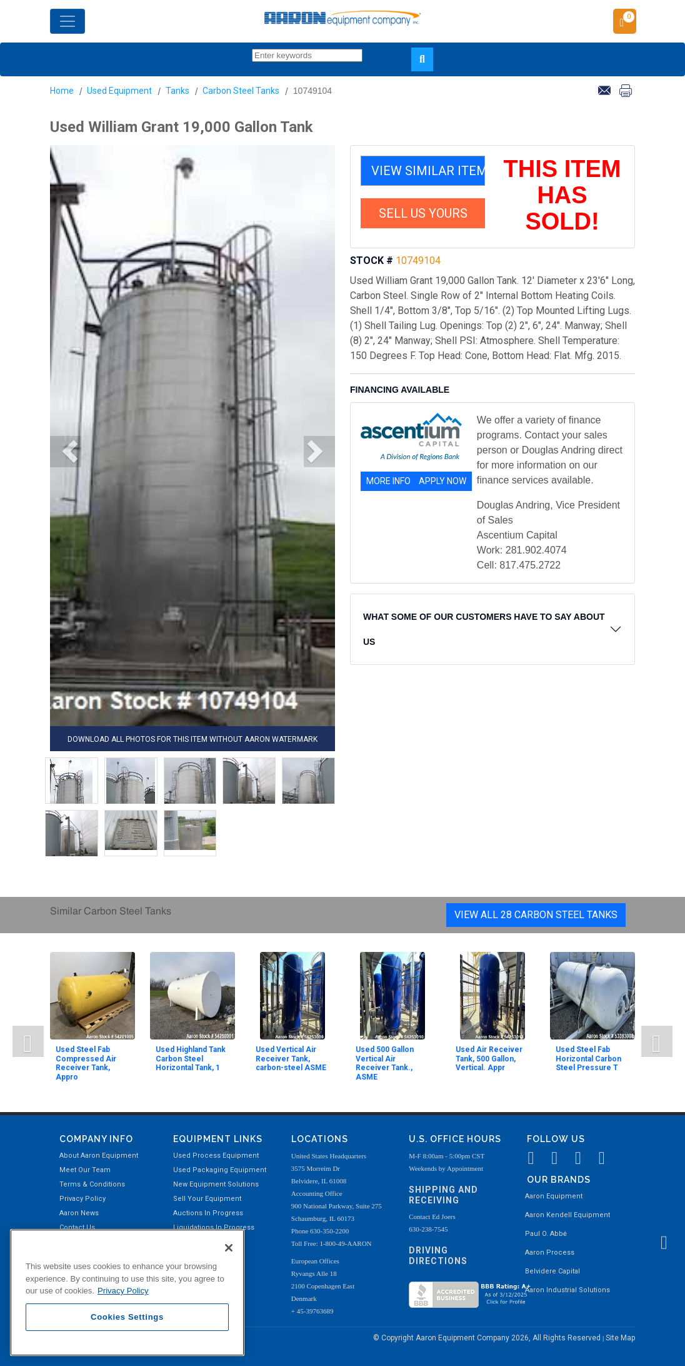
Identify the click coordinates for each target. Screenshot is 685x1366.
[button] (65, 451)
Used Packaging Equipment (219, 1170)
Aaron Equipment (553, 1196)
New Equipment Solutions (216, 1184)
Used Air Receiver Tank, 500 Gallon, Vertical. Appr (489, 1058)
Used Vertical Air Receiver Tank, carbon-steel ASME (291, 1058)
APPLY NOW (442, 481)
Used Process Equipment (216, 1155)
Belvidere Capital (552, 1271)
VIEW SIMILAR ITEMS (428, 170)
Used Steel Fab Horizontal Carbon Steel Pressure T (588, 1058)
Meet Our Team (85, 1170)
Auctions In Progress (208, 1213)
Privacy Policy (82, 1199)
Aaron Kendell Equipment (567, 1215)
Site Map (620, 1337)
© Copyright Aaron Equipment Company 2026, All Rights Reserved (487, 1337)
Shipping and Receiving (443, 1195)
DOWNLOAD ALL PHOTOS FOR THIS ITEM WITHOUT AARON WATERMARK (193, 739)
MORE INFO (388, 481)
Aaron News (79, 1213)
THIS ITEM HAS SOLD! (562, 195)
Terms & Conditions (92, 1184)
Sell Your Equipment (207, 1199)
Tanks (177, 91)
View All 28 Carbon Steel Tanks (536, 915)
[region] (127, 1292)
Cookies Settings (127, 1317)
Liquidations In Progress (213, 1227)
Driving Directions (438, 1255)
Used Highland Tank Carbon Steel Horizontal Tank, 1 (191, 1058)
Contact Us (77, 1227)
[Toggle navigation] (67, 21)
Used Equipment (119, 91)
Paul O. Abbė (546, 1234)
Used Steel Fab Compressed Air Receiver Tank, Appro (86, 1063)
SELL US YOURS (423, 213)
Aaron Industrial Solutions (567, 1290)
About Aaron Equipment (98, 1155)
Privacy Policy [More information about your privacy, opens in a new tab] (123, 1290)
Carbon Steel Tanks (240, 91)
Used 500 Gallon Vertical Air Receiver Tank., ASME (385, 1063)
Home (62, 91)
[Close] (228, 1248)
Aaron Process (549, 1252)
